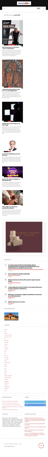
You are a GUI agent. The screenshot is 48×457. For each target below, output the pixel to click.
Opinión (9, 151)
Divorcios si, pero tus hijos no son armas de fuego (10, 401)
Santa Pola (6, 379)
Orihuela (5, 366)
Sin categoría (6, 381)
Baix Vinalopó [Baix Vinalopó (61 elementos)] (13, 419)
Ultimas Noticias (7, 386)
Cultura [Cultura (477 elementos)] (21, 419)
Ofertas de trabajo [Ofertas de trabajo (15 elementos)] (16, 422)
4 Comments (10, 304)
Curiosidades (10, 176)
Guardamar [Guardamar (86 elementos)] (20, 420)
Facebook (35, 405)
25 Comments (10, 270)
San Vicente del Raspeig (8, 375)
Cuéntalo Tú (6, 344)
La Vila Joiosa (6, 357)
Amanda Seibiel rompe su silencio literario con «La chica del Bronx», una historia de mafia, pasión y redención (35, 434)
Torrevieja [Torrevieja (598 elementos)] (4, 426)
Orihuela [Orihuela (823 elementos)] (4, 423)
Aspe (5, 338)
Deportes (5, 349)
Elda (5, 353)
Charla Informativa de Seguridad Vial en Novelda (35, 424)
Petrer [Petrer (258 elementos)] (6, 423)
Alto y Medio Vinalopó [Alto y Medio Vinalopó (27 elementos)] (5, 419)
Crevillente (6, 342)
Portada (9, 263)
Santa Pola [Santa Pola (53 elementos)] (18, 423)
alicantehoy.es (13, 444)
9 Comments (10, 276)
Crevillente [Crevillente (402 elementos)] (17, 419)
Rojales (5, 373)
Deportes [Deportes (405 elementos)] (12, 420)
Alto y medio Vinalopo (7, 336)
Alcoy (5, 331)
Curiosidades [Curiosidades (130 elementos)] (4, 420)
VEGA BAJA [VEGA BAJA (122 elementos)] (16, 426)
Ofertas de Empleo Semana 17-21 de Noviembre (10, 409)
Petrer (5, 368)
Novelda (5, 360)
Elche (5, 351)
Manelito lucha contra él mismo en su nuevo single (11, 124)
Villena (5, 390)
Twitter (35, 402)
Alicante (9, 204)
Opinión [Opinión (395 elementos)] (21, 422)
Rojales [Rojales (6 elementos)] (15, 423)
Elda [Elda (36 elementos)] (17, 420)
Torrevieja (6, 384)
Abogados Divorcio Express (31, 418)
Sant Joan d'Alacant (7, 377)
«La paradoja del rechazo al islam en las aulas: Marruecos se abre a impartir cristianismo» (25, 287)
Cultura (9, 121)
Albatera (5, 329)
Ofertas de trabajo (7, 362)
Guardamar (6, 355)
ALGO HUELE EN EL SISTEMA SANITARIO (19, 274)
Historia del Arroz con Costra (16, 302)
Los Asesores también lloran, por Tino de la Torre (11, 154)
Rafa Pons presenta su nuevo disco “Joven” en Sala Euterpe (10, 48)
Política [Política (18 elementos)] (9, 423)
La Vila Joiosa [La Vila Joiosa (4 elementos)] (4, 422)
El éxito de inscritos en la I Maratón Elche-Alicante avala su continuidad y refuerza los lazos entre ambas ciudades (35, 419)
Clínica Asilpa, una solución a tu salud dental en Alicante (9, 207)
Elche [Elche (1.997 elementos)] (15, 420)
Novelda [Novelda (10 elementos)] (12, 422)
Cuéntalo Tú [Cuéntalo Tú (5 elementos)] (8, 420)
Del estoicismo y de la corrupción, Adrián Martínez (35, 427)
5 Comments (10, 291)
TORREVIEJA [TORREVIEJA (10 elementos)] (7, 426)
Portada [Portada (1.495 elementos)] (12, 423)
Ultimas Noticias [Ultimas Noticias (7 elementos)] (12, 426)
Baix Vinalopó (6, 340)
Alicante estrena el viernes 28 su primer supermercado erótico (24, 280)
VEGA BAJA (6, 388)
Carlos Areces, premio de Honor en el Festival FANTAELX (11, 404)
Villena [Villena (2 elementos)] (19, 426)
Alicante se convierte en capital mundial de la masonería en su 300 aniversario (25, 295)
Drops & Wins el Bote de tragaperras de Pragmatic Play (11, 179)
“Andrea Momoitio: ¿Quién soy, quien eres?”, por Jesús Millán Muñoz (11, 90)
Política (5, 370)
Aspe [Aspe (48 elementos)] (10, 419)
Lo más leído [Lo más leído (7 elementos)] (8, 422)
